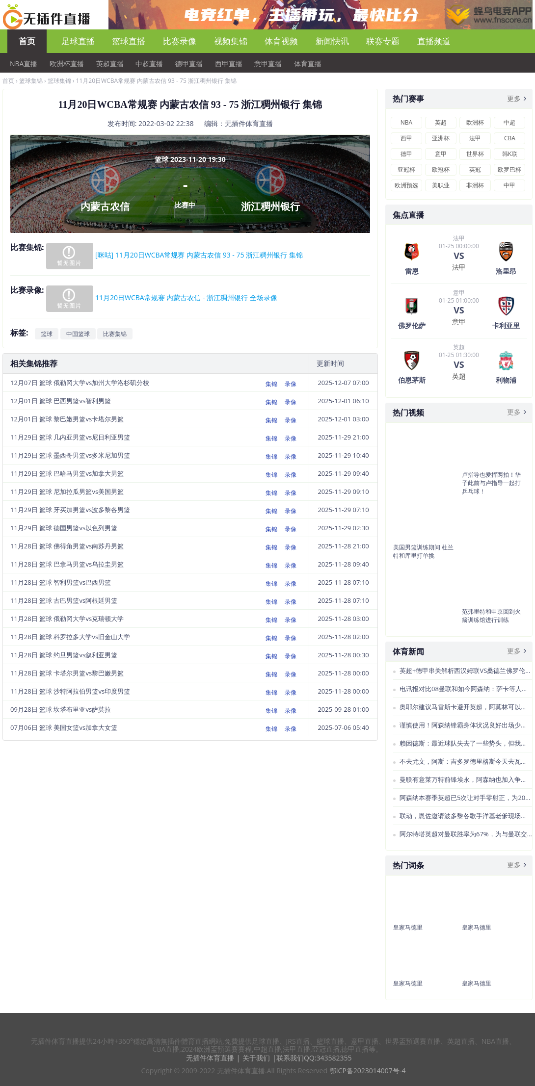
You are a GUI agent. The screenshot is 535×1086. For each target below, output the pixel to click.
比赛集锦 (115, 334)
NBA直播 (23, 63)
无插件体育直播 (210, 1057)
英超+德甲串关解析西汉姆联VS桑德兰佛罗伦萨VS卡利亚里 (466, 670)
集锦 (271, 384)
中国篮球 (78, 334)
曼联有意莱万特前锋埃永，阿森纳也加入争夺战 (466, 779)
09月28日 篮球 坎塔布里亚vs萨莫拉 (60, 709)
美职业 (441, 185)
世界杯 (475, 154)
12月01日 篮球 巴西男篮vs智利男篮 (60, 400)
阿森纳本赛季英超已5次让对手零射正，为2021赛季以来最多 (466, 797)
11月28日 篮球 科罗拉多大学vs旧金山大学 (70, 636)
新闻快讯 (332, 41)
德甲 (406, 154)
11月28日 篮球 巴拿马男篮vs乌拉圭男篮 (67, 564)
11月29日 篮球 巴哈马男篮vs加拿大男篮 (67, 473)
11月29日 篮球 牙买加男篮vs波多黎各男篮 (70, 509)
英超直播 (110, 63)
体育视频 (281, 41)
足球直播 (78, 41)
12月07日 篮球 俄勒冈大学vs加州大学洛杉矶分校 (79, 382)
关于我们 (256, 1057)
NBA (406, 122)
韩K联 (509, 154)
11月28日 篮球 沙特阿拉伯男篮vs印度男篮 (70, 691)
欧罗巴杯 (509, 169)
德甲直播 (189, 63)
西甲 (406, 138)
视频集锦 (230, 41)
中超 (509, 122)
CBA (509, 138)
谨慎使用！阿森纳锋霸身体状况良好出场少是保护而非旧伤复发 (466, 725)
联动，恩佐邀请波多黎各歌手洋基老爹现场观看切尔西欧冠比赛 (466, 815)
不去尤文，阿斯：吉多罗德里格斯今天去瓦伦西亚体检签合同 (466, 761)
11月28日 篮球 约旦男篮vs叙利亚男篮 (63, 654)
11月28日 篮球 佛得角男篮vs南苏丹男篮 (67, 546)
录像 (290, 384)
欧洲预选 (406, 185)
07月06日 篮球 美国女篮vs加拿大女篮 (63, 727)
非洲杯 (475, 185)
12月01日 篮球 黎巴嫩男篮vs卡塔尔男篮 (67, 418)
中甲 (509, 185)
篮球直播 (128, 41)
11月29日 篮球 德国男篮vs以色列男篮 (63, 527)
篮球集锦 (31, 81)
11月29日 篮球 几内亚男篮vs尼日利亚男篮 (70, 437)
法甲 (475, 138)
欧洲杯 (475, 122)
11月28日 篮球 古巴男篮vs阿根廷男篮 (63, 600)
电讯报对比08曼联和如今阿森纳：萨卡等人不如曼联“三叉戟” (466, 688)
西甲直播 (228, 63)
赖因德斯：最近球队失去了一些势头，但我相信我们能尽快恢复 (466, 743)
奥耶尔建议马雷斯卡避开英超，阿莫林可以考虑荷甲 (466, 706)
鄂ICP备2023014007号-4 (367, 1070)
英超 (441, 122)
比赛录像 (179, 41)
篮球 (47, 334)
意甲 (441, 154)
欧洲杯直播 (67, 63)
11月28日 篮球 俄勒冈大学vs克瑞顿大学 (67, 618)
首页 (27, 41)
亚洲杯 (441, 138)
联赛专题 (383, 41)
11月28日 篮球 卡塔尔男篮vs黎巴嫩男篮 (67, 673)
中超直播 (149, 63)
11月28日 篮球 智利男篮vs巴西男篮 (60, 582)
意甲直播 (268, 63)
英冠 (475, 169)
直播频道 (434, 41)
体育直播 (307, 63)
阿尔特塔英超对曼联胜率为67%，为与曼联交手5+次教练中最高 (466, 833)
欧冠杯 (441, 169)
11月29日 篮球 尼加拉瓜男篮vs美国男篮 (67, 491)
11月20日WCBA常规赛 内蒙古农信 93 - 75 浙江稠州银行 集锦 (156, 81)
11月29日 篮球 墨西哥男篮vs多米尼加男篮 (70, 455)
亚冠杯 (406, 169)
